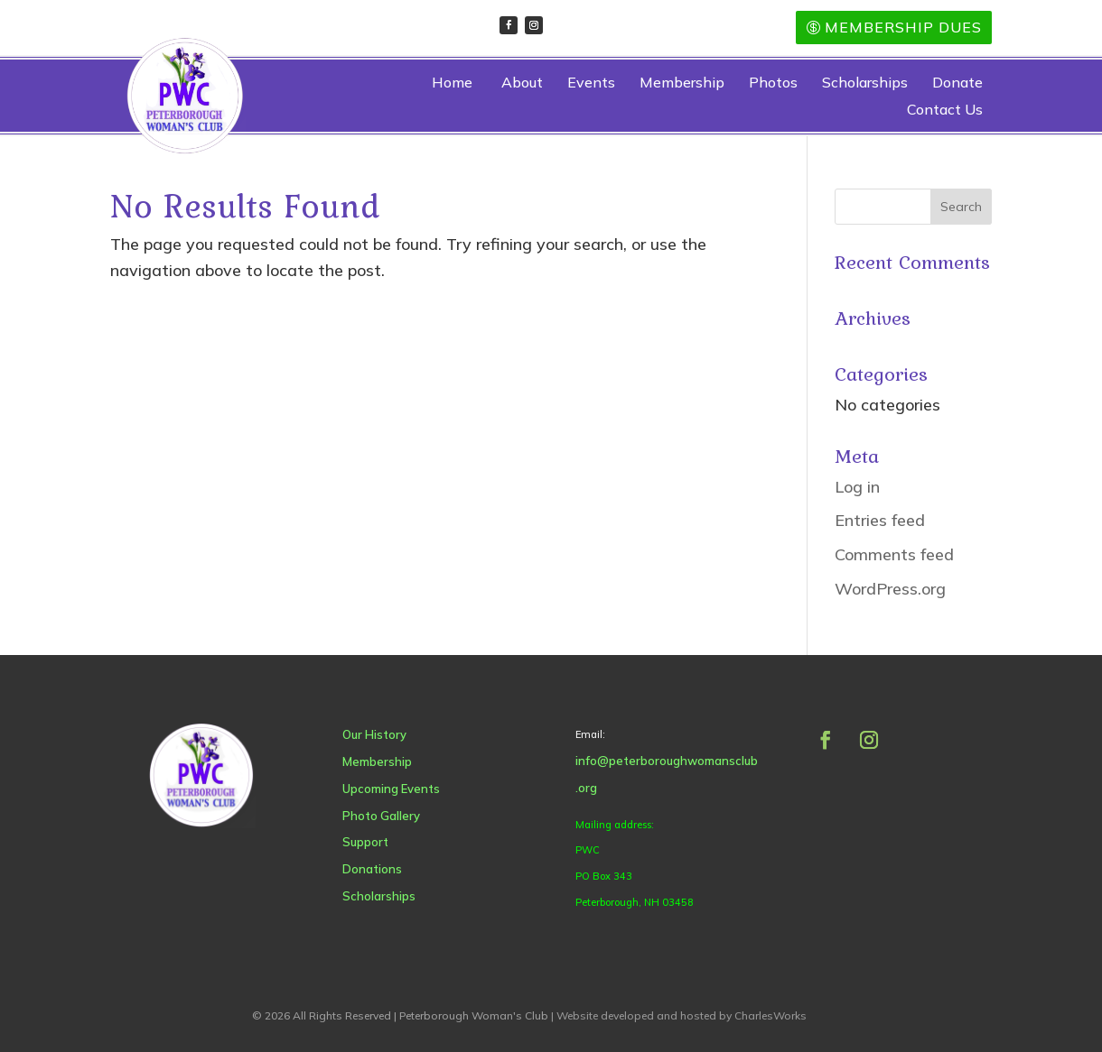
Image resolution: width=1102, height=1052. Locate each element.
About (522, 83)
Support (347, 842)
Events (591, 83)
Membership (682, 83)
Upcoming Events (373, 788)
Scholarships (865, 83)
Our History (356, 734)
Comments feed (894, 554)
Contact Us (945, 110)
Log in (857, 486)
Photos (773, 83)
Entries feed (880, 520)
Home (452, 83)
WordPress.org (890, 588)
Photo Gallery (363, 815)
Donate (957, 83)
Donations (354, 869)
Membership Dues (903, 27)
